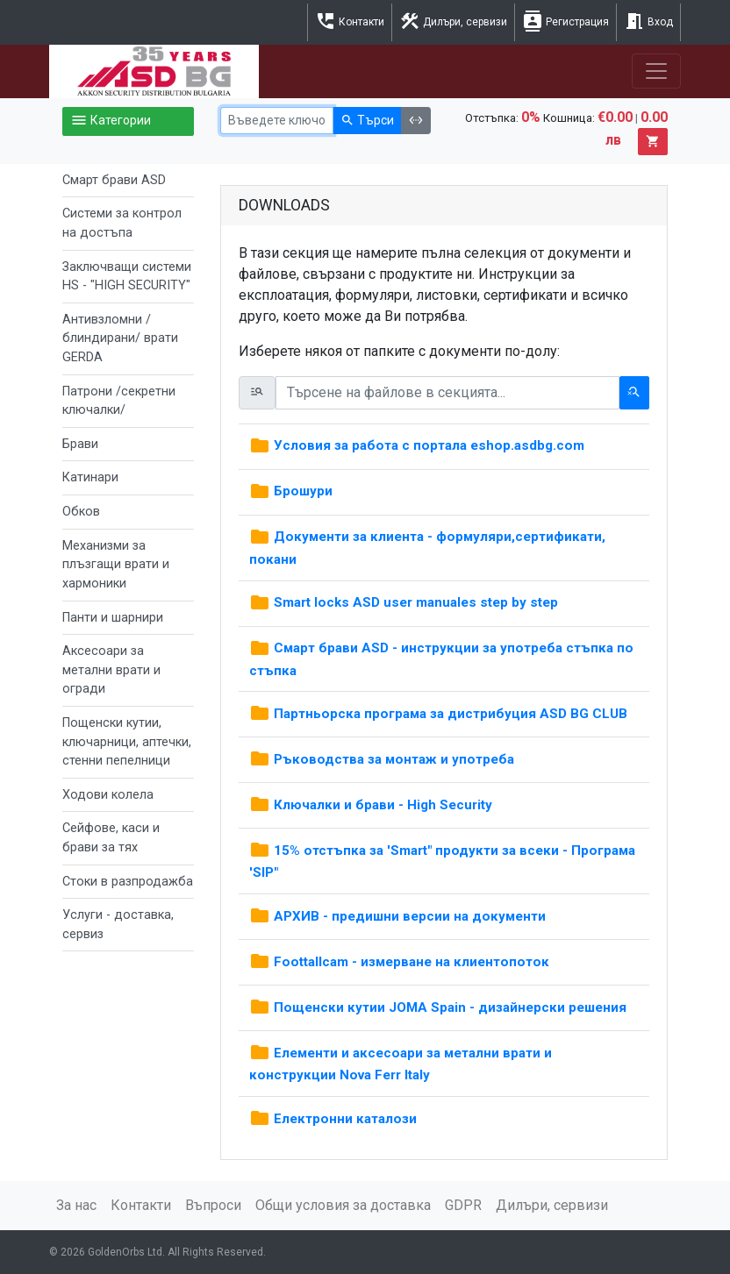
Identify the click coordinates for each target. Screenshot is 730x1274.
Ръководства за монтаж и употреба (381, 759)
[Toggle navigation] (656, 71)
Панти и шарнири (112, 617)
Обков (81, 511)
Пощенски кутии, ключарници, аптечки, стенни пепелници (126, 741)
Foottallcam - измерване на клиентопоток (399, 962)
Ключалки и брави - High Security (370, 805)
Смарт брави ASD (114, 180)
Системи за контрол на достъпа (122, 223)
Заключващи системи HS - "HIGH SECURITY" (126, 277)
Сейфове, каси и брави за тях (111, 838)
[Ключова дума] (276, 120)
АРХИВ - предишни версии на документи (397, 916)
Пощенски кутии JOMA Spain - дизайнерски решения (437, 1007)
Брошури (291, 491)
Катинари (90, 477)
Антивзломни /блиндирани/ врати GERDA (120, 338)
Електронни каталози (333, 1119)
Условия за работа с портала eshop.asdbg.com (416, 445)
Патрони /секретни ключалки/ (118, 401)
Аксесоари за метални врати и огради (111, 670)
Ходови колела (108, 794)
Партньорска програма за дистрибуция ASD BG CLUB (438, 714)
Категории (110, 121)
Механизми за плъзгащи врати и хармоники (115, 564)
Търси (367, 121)
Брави (80, 444)
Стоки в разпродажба (127, 881)
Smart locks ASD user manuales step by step (403, 602)
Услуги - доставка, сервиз (118, 924)
